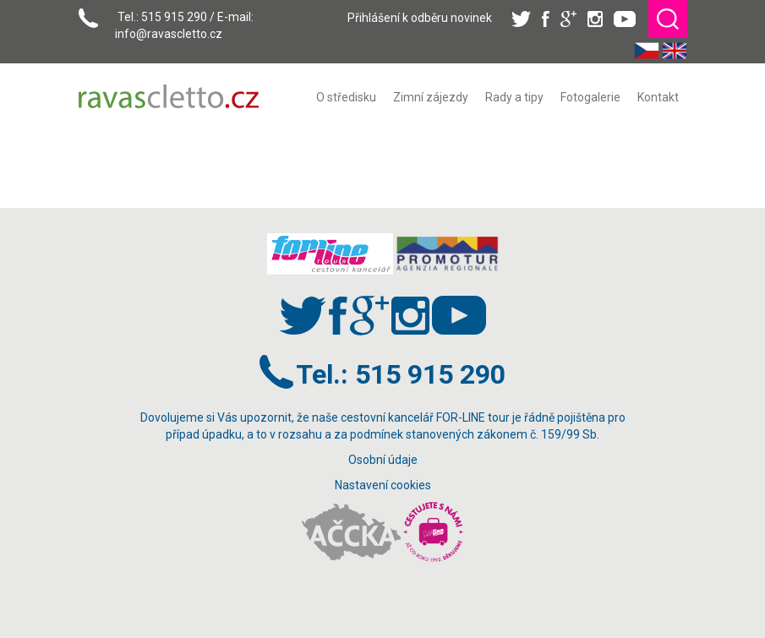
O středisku (346, 97)
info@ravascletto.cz (168, 34)
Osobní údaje (383, 459)
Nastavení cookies (383, 485)
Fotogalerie (590, 97)
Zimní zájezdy (430, 97)
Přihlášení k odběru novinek (419, 18)
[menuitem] (346, 97)
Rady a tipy (514, 97)
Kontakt (658, 97)
